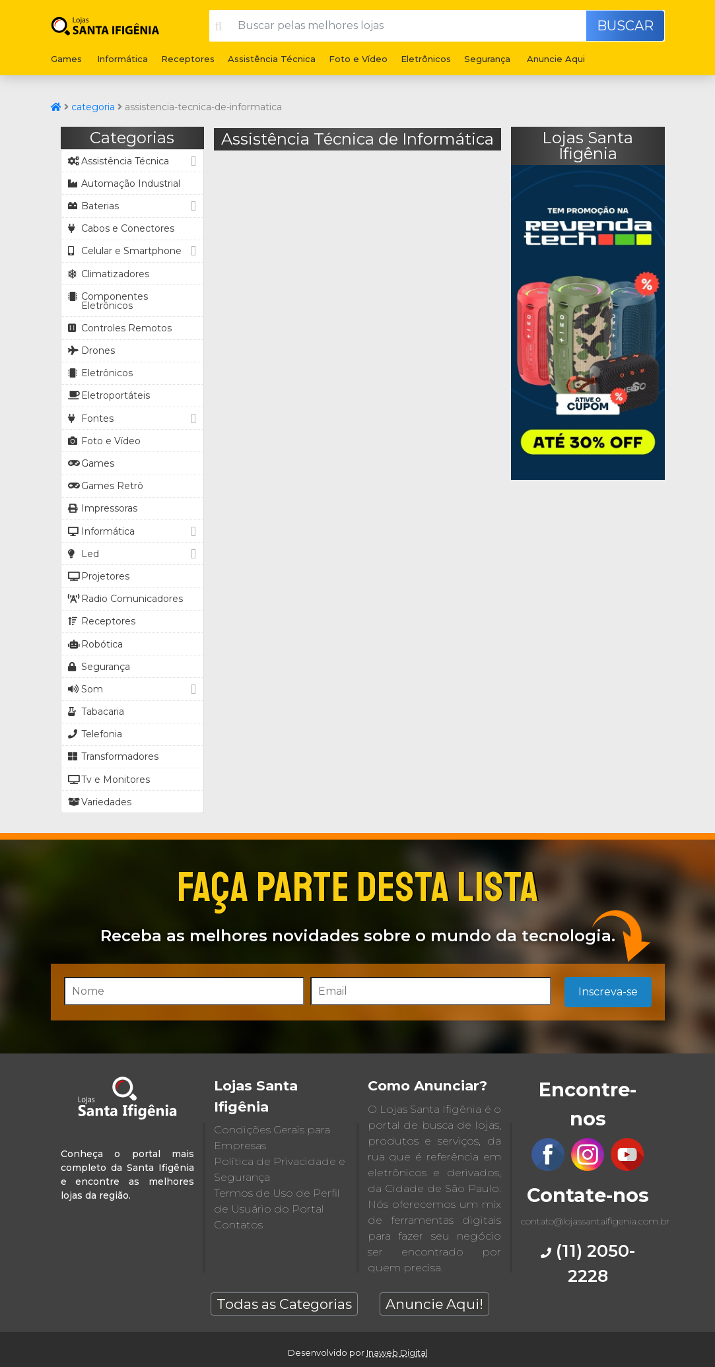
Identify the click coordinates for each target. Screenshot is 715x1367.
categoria (93, 107)
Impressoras (102, 508)
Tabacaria (96, 711)
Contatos (238, 1224)
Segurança (487, 58)
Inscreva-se (608, 991)
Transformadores (113, 756)
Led (134, 553)
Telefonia (95, 734)
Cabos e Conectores (121, 228)
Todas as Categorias (284, 1304)
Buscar (625, 26)
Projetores (98, 576)
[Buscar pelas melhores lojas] (407, 26)
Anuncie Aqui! (434, 1304)
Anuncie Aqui (556, 58)
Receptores (188, 58)
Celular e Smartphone (134, 251)
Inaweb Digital (397, 1352)
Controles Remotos (120, 328)
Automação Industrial (124, 183)
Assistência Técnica (272, 58)
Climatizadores (108, 274)
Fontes (134, 418)
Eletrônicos (426, 58)
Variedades (99, 802)
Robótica (95, 644)
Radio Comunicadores (125, 599)
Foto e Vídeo (358, 58)
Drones (91, 350)
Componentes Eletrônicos (108, 301)
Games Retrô (105, 486)
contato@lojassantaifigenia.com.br (595, 1221)
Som (134, 689)
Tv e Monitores (109, 779)
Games (66, 58)
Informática (122, 58)
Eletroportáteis (109, 395)
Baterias (134, 205)
